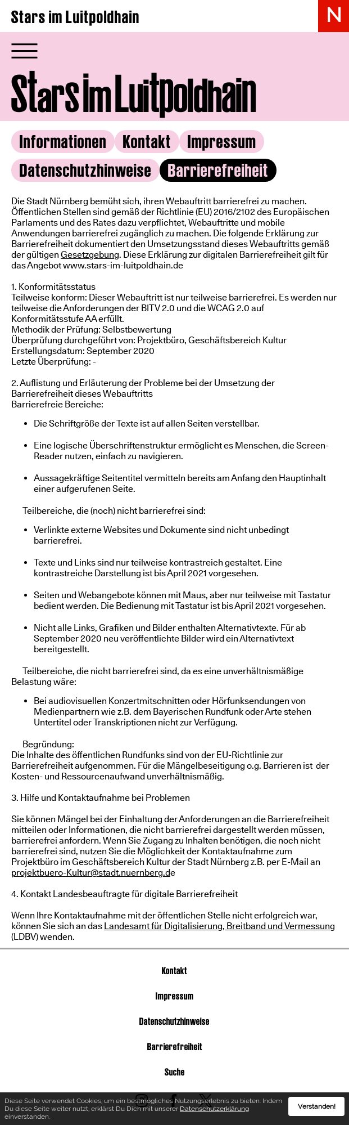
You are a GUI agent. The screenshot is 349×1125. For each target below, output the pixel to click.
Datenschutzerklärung (214, 1111)
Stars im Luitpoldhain (75, 17)
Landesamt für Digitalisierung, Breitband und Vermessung (219, 926)
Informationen (63, 141)
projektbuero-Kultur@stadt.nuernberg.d (90, 872)
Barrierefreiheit (174, 1046)
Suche (175, 1072)
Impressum (222, 141)
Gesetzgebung (90, 254)
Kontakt (147, 141)
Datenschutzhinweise (86, 170)
